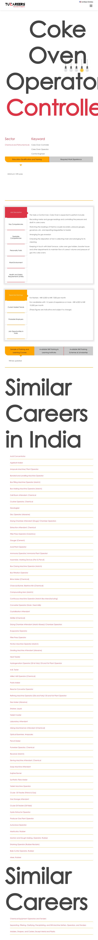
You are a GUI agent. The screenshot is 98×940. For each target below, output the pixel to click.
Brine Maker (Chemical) (19, 579)
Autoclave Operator (18, 824)
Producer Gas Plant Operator (22, 817)
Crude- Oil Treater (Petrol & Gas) (23, 791)
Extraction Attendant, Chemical (23, 527)
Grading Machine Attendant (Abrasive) (26, 650)
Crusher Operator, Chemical (21, 501)
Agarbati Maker (16, 463)
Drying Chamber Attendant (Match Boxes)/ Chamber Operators (36, 624)
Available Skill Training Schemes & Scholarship (78, 350)
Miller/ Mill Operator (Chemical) (22, 675)
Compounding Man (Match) (21, 592)
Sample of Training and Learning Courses (19, 350)
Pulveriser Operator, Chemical (22, 746)
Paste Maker (15, 682)
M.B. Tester (14, 669)
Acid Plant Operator (18, 546)
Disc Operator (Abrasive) (20, 514)
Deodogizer (14, 508)
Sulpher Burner (15, 772)
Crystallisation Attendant (20, 611)
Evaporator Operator (18, 630)
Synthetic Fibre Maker (18, 779)
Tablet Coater (15, 714)
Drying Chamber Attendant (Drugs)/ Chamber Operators (33, 521)
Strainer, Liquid (16, 708)
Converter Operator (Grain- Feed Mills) (25, 604)
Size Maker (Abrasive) (18, 701)
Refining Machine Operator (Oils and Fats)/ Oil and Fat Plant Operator (38, 695)
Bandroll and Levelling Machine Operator (26, 476)
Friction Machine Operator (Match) (24, 643)
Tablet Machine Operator (20, 785)
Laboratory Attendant (19, 721)
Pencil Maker (15, 740)
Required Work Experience (71, 159)
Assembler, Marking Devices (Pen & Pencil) (27, 559)
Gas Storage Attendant (19, 798)
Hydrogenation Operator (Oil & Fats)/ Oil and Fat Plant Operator (36, 662)
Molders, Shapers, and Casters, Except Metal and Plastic (32, 930)
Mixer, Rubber (15, 856)
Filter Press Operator (18, 637)
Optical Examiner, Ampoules (21, 733)
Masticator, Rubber (17, 830)
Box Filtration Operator (19, 572)
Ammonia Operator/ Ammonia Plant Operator (28, 553)
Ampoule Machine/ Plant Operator (24, 469)
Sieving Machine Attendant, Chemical (25, 759)
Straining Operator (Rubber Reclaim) (24, 843)
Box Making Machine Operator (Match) (26, 488)
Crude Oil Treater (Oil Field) (21, 804)
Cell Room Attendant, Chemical (23, 495)
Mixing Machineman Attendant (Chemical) (27, 727)
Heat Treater (15, 656)
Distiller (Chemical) (17, 617)
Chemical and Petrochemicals (17, 145)
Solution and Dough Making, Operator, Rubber (28, 836)
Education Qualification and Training (27, 159)
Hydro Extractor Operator (20, 811)
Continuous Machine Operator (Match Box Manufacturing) (33, 598)
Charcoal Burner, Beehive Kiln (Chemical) (26, 585)
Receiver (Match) (17, 753)
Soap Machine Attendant (20, 766)
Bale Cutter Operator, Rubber (22, 849)
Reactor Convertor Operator (21, 688)
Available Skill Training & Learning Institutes (48, 350)
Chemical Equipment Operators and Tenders (28, 917)
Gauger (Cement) (17, 540)
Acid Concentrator (17, 456)
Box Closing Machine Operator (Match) (26, 566)
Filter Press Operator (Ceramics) (22, 534)
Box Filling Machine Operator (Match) (25, 482)
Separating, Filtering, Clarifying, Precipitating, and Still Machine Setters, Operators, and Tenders (48, 924)
